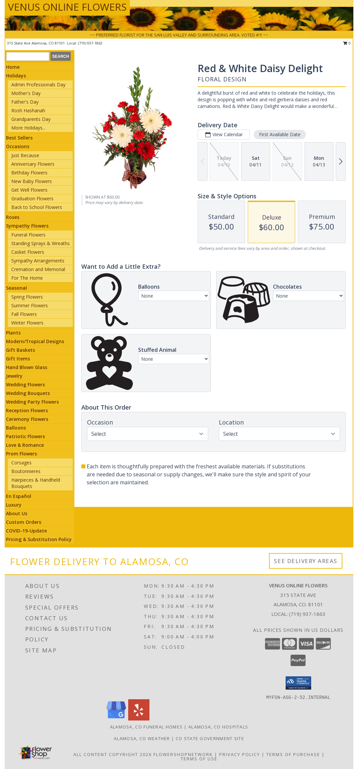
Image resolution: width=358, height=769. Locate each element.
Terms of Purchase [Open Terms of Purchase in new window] (293, 754)
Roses (12, 217)
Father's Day (25, 102)
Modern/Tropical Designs (35, 341)
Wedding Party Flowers (32, 402)
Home (13, 67)
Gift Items (18, 358)
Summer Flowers (29, 305)
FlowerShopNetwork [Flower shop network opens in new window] (183, 754)
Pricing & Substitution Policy (39, 539)
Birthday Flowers (29, 172)
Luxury (14, 505)
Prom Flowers (21, 453)
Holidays (16, 75)
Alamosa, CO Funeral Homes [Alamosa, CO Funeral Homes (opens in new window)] (146, 727)
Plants (13, 333)
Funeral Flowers (28, 235)
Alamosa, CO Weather (142, 738)
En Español (18, 496)
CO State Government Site (210, 738)
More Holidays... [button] (28, 128)
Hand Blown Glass (26, 367)
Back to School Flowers (36, 207)
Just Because (25, 155)
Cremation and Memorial (38, 269)
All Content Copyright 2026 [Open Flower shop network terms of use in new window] (112, 754)
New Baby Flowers (31, 181)
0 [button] (347, 43)
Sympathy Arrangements (37, 260)
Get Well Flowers (29, 190)
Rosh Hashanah (28, 110)
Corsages (21, 462)
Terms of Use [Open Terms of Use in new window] (199, 759)
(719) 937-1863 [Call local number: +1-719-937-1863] (90, 43)
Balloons (16, 428)
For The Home (27, 278)
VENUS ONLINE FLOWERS (67, 7)
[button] (298, 683)
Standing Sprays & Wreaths (40, 243)
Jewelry (14, 376)
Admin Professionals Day (38, 84)
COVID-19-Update (26, 531)
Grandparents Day (30, 119)
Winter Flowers (27, 323)
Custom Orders (23, 522)
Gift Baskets (20, 350)
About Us (16, 513)
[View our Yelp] (138, 719)
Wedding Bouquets (28, 393)
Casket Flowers (27, 252)
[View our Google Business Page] (116, 719)
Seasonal (16, 288)
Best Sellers (19, 138)
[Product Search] (27, 56)
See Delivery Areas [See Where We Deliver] (305, 561)
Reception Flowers (27, 410)
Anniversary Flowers (32, 164)
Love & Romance (25, 445)
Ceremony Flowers (27, 419)
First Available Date (280, 134)
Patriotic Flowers (25, 436)
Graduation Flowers (32, 198)
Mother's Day (26, 93)
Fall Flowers (24, 314)
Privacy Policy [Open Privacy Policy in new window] (239, 754)
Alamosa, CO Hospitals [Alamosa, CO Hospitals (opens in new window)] (218, 727)
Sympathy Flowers (27, 226)
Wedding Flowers (25, 384)
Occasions (17, 146)
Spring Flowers (27, 297)
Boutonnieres (26, 471)
